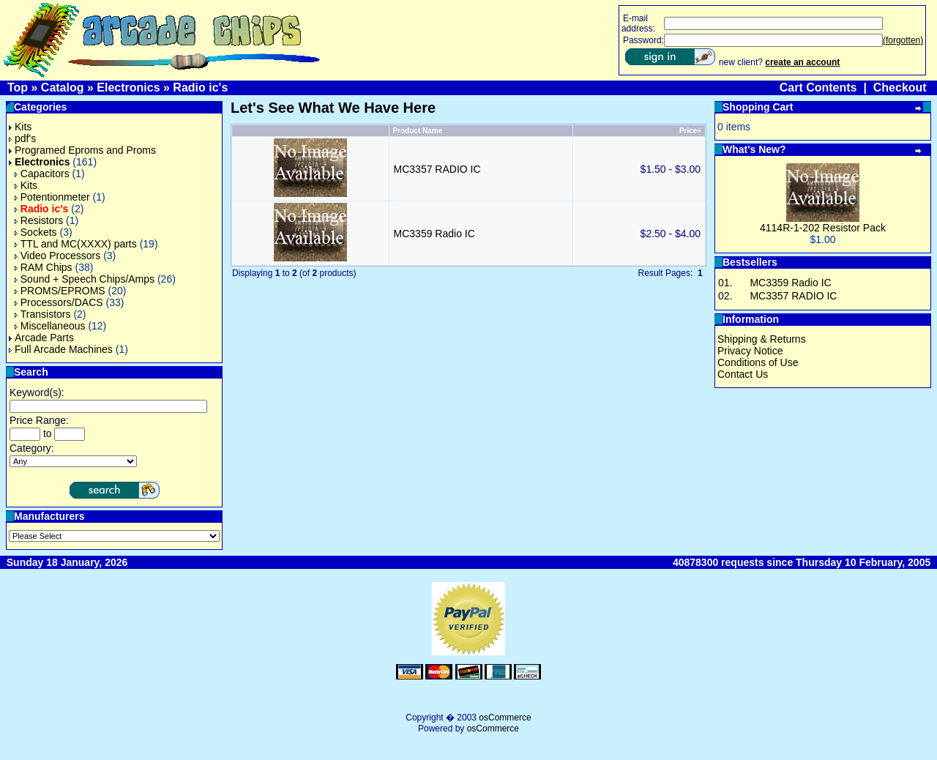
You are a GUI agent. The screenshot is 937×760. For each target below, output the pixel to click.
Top (17, 87)
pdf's (22, 138)
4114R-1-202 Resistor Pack (823, 228)
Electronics (128, 87)
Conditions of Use (758, 362)
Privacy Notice (750, 351)
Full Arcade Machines (61, 349)
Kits (20, 127)
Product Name (417, 131)
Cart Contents (818, 87)
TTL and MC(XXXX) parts (76, 244)
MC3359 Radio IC (434, 233)
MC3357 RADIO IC (437, 169)
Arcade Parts (41, 337)
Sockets (36, 232)
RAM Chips (43, 267)
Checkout (900, 87)
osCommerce (505, 717)
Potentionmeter (52, 197)
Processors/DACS (59, 302)
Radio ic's (200, 87)
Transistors (43, 314)
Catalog (62, 87)
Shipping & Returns (761, 339)
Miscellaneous (50, 326)
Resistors (39, 220)
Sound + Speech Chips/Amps (84, 279)
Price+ (690, 131)
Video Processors (57, 255)
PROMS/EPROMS (60, 291)
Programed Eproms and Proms (82, 150)
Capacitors (42, 173)
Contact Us (742, 374)
